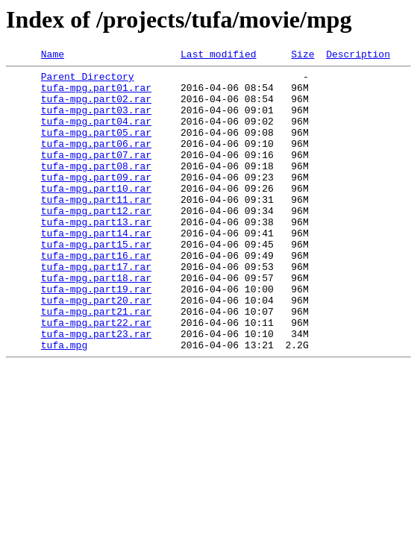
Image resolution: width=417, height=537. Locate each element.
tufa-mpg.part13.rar (96, 255)
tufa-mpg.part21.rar (96, 362)
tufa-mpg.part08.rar (96, 188)
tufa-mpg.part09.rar (96, 201)
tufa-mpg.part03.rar (96, 121)
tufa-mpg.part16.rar (96, 295)
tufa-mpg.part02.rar (96, 107)
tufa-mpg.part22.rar (96, 376)
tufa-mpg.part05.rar (96, 147)
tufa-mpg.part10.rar (96, 215)
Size (302, 56)
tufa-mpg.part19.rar (96, 335)
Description (358, 56)
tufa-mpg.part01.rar (96, 94)
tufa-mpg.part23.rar (96, 389)
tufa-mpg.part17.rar (96, 308)
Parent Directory (87, 80)
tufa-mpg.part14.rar (96, 268)
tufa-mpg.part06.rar (96, 161)
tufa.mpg (64, 402)
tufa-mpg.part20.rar (96, 349)
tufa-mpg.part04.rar (96, 134)
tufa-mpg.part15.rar (96, 282)
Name (52, 56)
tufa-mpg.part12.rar (96, 241)
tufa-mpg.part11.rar (96, 228)
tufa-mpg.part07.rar (96, 174)
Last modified (218, 56)
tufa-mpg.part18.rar (96, 322)
